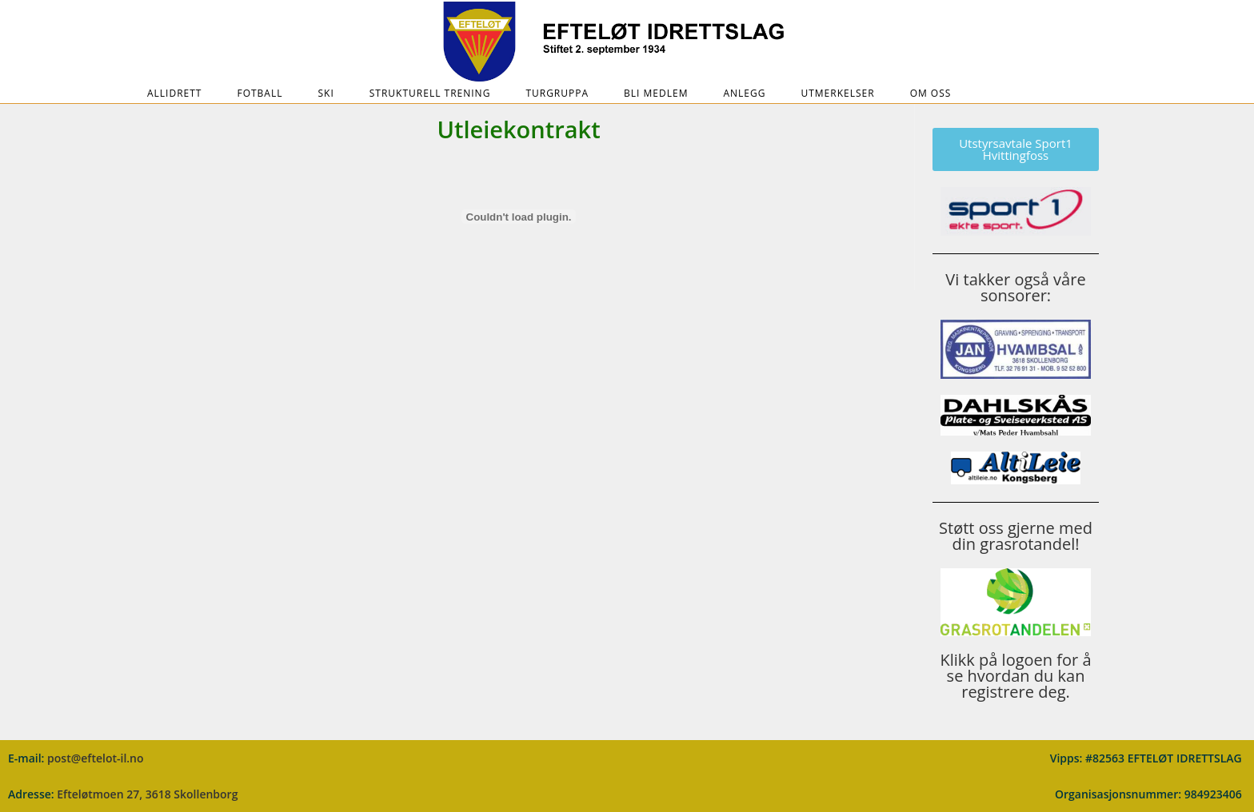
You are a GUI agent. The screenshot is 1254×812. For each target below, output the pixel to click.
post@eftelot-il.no (95, 758)
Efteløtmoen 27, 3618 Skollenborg (147, 794)
